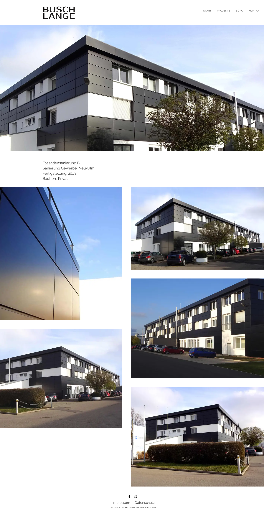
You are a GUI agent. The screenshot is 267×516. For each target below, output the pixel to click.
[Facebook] (129, 496)
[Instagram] (135, 496)
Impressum (121, 503)
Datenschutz (145, 503)
